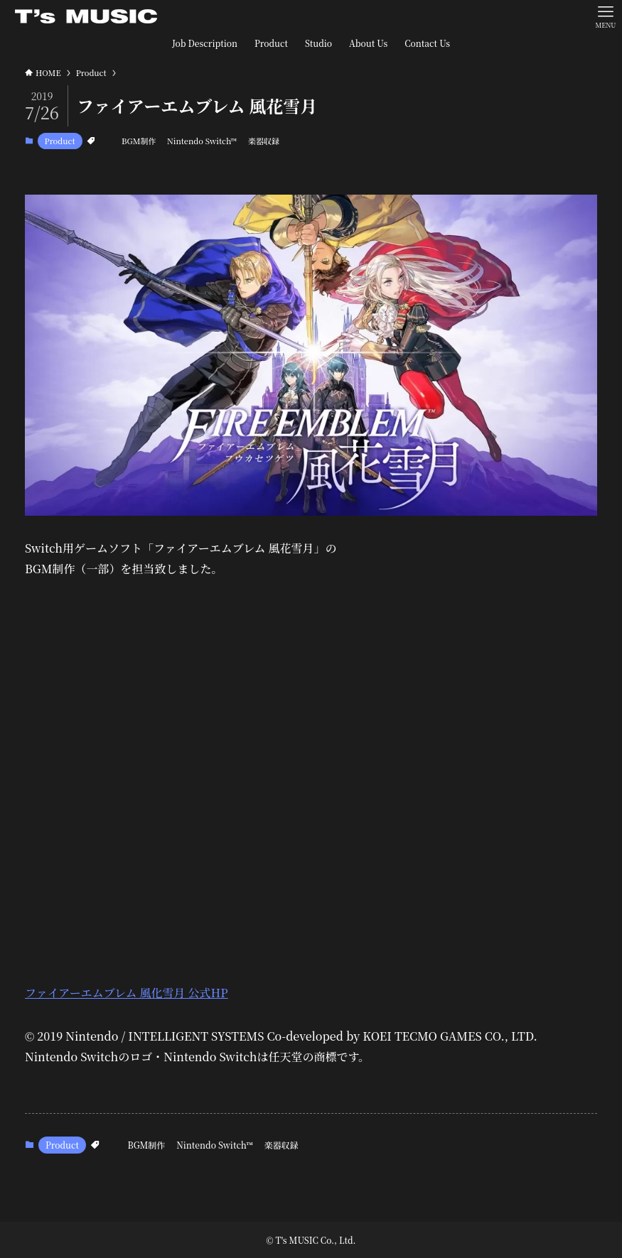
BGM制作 (139, 140)
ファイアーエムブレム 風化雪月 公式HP (126, 993)
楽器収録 (263, 140)
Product (60, 140)
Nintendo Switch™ (202, 140)
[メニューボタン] (605, 16)
